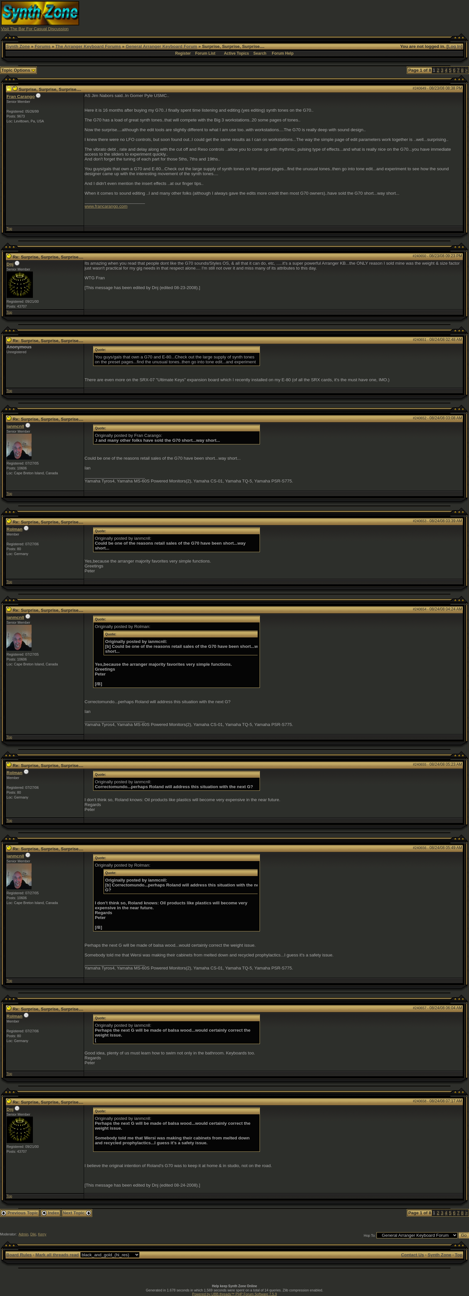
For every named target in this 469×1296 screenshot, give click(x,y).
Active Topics (236, 53)
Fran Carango (21, 96)
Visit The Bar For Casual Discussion (35, 28)
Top (9, 228)
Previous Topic (19, 1212)
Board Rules (19, 1254)
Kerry (42, 1234)
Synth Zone (18, 46)
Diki (33, 1234)
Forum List (205, 53)
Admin (23, 1234)
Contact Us (412, 1254)
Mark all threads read (57, 1254)
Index (50, 1212)
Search (259, 53)
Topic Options (18, 70)
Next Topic (77, 1212)
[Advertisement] (349, 15)
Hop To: (370, 1235)
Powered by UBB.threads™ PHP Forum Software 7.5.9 (234, 1294)
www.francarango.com (106, 206)
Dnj (10, 264)
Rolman (14, 529)
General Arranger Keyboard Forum (161, 46)
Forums (42, 46)
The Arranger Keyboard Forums (88, 46)
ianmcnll (15, 426)
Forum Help (283, 53)
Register (183, 53)
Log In (454, 46)
